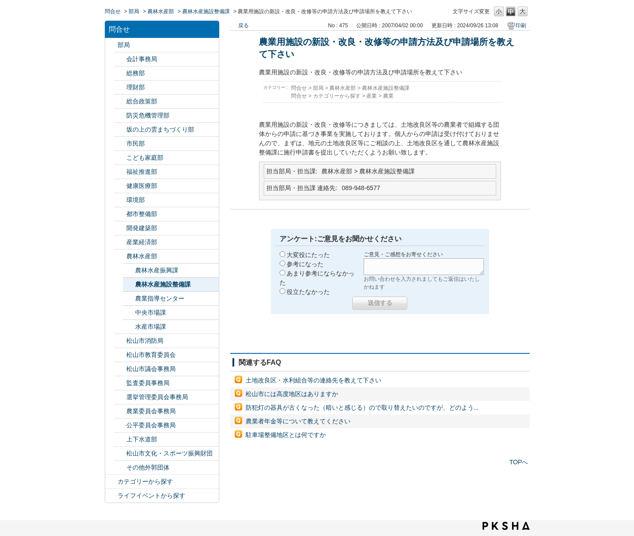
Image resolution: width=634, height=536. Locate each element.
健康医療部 (141, 185)
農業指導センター (159, 298)
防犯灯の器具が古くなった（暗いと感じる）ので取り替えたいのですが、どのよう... (362, 407)
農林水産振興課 (156, 270)
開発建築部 (141, 227)
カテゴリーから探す (145, 481)
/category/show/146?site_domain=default (120, 383)
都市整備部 (141, 213)
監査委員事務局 (148, 382)
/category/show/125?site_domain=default (120, 73)
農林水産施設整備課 (206, 11)
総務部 (135, 73)
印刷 (521, 25)
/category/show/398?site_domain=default (120, 129)
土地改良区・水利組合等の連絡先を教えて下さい (313, 380)
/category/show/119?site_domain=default (111, 45)
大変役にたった (308, 254)
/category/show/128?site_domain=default (120, 143)
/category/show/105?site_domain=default (111, 495)
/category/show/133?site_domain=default (120, 200)
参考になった (305, 264)
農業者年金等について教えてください (298, 421)
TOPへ (518, 462)
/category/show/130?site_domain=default (120, 171)
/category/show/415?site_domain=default (120, 157)
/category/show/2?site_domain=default (111, 481)
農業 (388, 96)
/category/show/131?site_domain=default (120, 467)
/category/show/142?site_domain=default (120, 355)
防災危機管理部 (148, 115)
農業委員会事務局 (151, 411)
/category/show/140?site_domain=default (120, 340)
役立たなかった (308, 291)
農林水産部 (160, 11)
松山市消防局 (144, 340)
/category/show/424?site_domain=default (120, 115)
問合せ (113, 11)
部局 (134, 11)
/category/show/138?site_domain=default (120, 242)
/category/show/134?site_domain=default (120, 453)
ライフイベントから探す (151, 495)
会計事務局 (141, 58)
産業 (371, 96)
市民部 (135, 143)
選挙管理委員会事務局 (157, 396)
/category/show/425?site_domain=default (120, 228)
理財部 (135, 87)
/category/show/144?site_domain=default (120, 439)
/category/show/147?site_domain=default (120, 411)
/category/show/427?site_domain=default (120, 256)
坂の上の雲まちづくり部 (160, 129)
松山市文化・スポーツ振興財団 (169, 453)
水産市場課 (150, 326)
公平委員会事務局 (151, 425)
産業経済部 (141, 242)
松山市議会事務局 (151, 368)
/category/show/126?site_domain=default (120, 101)
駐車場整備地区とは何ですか (286, 434)
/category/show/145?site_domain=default (120, 425)
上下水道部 (141, 439)
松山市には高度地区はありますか (292, 393)
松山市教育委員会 (151, 354)
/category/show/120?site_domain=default (120, 59)
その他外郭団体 (148, 467)
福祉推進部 (141, 171)
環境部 (135, 199)
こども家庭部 (144, 157)
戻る (243, 25)
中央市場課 (150, 312)
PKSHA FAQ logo (506, 526)
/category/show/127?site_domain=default (120, 87)
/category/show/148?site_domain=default (120, 397)
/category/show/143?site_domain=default (120, 369)
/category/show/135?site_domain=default (120, 214)
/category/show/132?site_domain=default (120, 186)
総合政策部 (141, 101)
